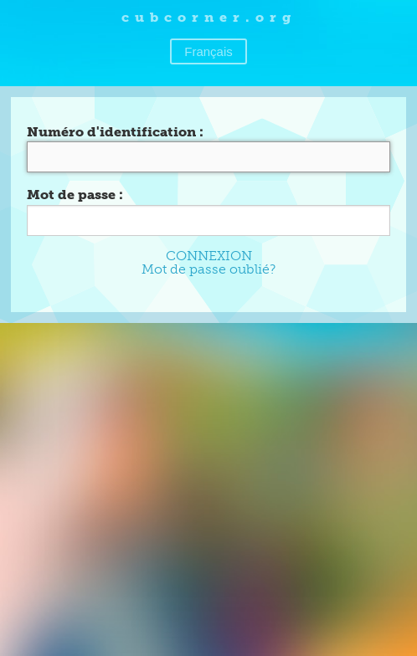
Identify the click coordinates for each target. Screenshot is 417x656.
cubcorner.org (208, 17)
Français (208, 51)
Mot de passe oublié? (208, 269)
